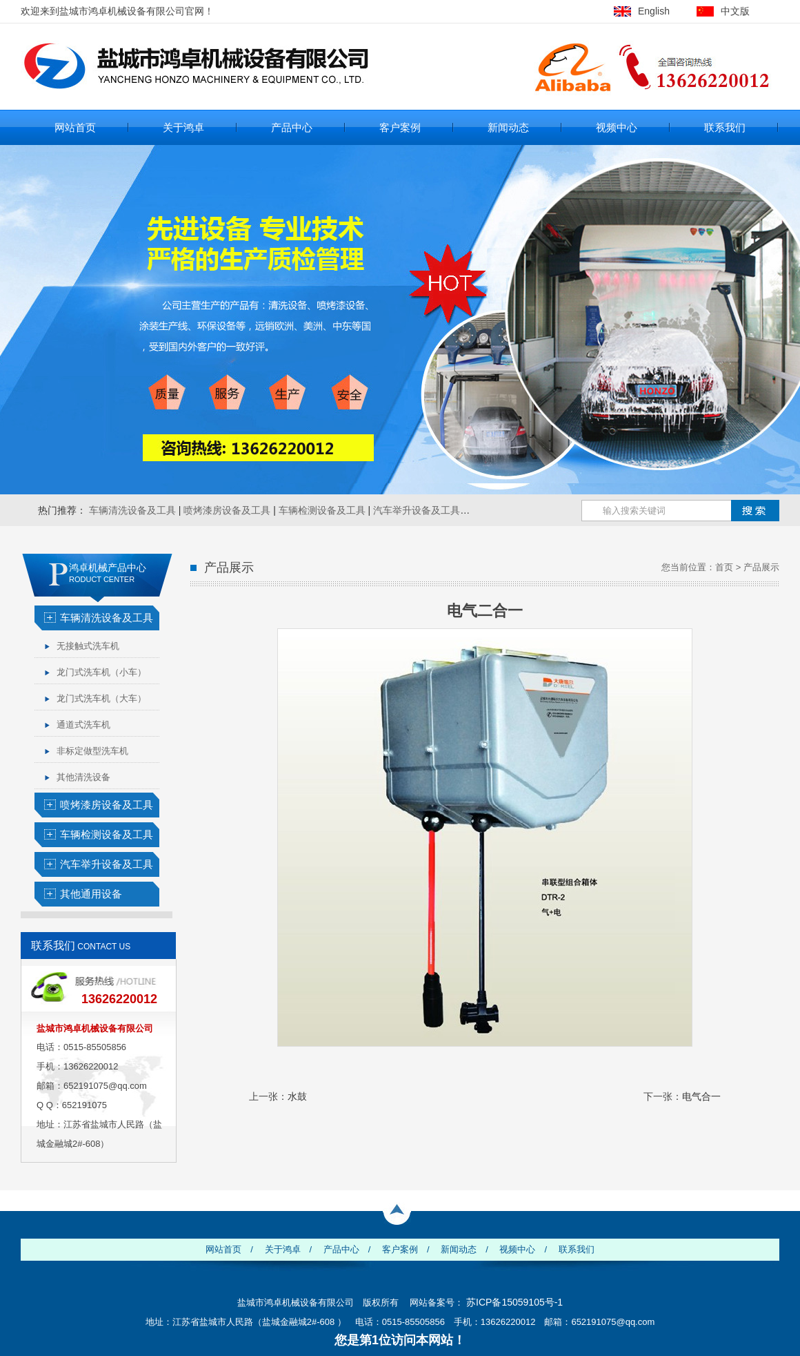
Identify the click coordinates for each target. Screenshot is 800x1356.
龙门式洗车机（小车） (101, 672)
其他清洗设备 (83, 777)
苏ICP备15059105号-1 (514, 1302)
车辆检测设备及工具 (322, 510)
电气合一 (701, 1096)
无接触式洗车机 (88, 646)
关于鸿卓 (183, 127)
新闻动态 (508, 127)
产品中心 (291, 127)
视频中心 (616, 127)
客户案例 (400, 127)
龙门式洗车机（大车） (101, 698)
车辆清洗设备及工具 (132, 510)
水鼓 (297, 1096)
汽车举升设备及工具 (416, 510)
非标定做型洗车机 (92, 751)
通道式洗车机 (83, 724)
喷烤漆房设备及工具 (226, 510)
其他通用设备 (91, 894)
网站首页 (75, 127)
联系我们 (725, 127)
